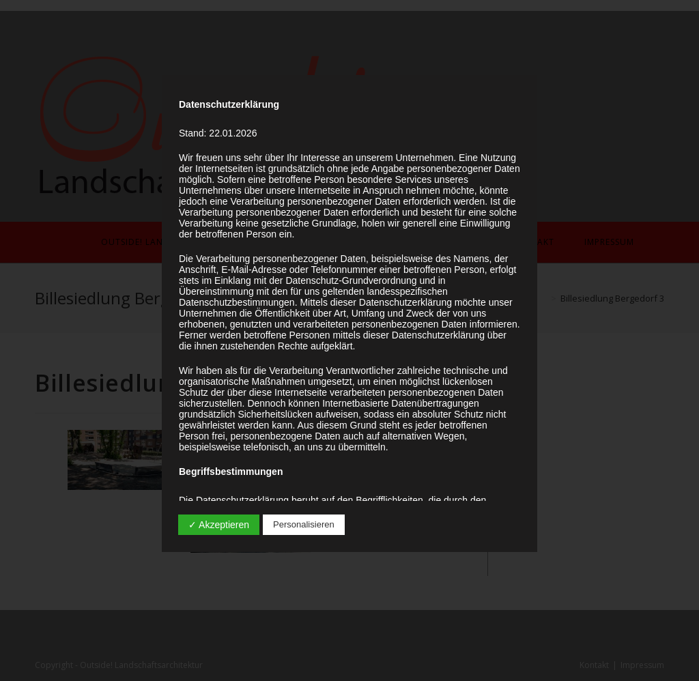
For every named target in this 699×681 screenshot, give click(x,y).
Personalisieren (303, 524)
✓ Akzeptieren (218, 524)
